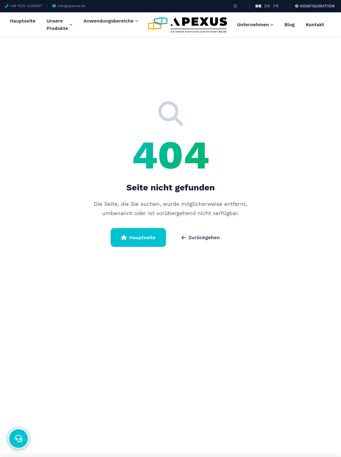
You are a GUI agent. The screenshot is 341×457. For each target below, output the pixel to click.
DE (258, 6)
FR (276, 6)
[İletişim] (18, 438)
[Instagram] (235, 6)
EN (267, 6)
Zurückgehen (200, 237)
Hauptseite (138, 237)
